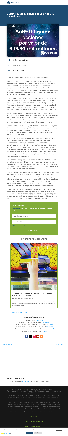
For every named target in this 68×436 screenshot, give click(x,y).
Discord (51, 329)
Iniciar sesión (34, 230)
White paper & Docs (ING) (34, 421)
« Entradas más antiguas (18, 312)
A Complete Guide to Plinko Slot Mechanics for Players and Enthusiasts (32, 294)
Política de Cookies (44, 391)
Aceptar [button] (29, 433)
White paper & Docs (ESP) (34, 426)
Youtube (45, 331)
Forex (31, 298)
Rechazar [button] (38, 433)
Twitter (50, 324)
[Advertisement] (34, 360)
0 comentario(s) (18, 70)
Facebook (46, 322)
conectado (25, 381)
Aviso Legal (12, 391)
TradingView (40, 320)
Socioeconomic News (20, 60)
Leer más (59, 430)
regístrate (16, 209)
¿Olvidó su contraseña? (18, 226)
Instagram (49, 327)
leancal (17, 298)
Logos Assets (34, 416)
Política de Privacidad (26, 391)
